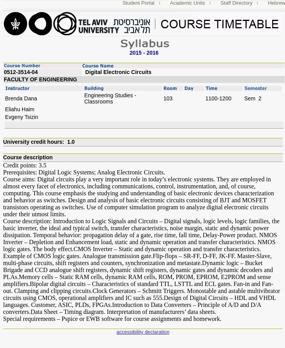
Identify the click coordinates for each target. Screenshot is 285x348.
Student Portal (138, 3)
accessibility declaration (143, 332)
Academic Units (187, 3)
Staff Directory (236, 3)
